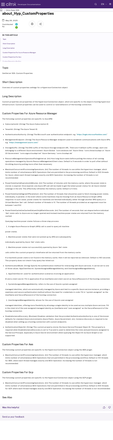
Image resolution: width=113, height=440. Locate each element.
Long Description (10, 48)
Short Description (10, 43)
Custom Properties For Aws (13, 57)
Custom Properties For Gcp (13, 61)
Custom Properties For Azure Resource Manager (21, 52)
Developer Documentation (24, 4)
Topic (6, 39)
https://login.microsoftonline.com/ (92, 134)
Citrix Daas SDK (12, 10)
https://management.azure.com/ (23, 142)
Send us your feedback (13, 417)
